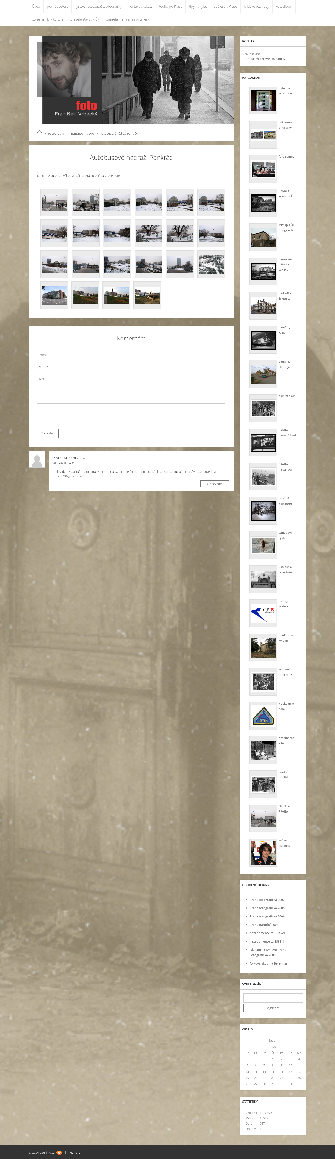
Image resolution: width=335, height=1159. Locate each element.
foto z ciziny (286, 156)
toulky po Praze (170, 6)
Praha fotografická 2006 (267, 916)
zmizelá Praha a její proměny (128, 19)
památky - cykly (284, 329)
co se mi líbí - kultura (47, 19)
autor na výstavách (284, 90)
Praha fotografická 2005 (267, 908)
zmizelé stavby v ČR (85, 19)
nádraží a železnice (284, 295)
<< (247, 1040)
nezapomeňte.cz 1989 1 (267, 941)
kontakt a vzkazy (140, 6)
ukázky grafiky (282, 603)
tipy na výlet (198, 6)
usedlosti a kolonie (285, 637)
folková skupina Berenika (268, 963)
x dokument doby (286, 706)
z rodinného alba (286, 740)
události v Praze (225, 6)
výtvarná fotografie (284, 671)
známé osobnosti (284, 842)
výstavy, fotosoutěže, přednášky (98, 6)
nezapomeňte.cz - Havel (267, 933)
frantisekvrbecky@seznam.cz (264, 59)
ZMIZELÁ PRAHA (82, 133)
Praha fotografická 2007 (267, 900)
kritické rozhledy (256, 6)
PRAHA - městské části (287, 432)
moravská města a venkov (284, 264)
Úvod (36, 6)
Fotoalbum (284, 6)
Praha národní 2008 (264, 925)
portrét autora (57, 6)
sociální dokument (284, 500)
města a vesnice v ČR (286, 193)
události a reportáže (284, 569)
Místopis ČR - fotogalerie (287, 227)
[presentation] (69, 415)
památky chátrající (284, 364)
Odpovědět (215, 484)
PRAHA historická (284, 466)
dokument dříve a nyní (286, 124)
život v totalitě (282, 774)
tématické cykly (284, 535)
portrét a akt (286, 395)
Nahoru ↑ (76, 1152)
